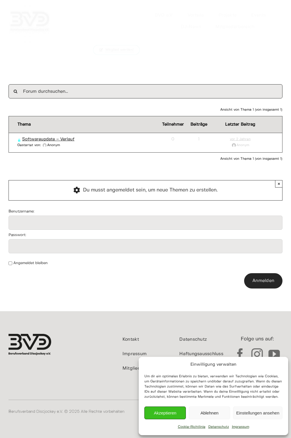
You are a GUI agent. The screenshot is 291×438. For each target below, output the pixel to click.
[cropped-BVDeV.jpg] (30, 2)
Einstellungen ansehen (257, 412)
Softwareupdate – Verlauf (48, 139)
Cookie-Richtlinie (191, 426)
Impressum (240, 426)
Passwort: (17, 235)
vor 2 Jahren (240, 139)
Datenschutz (218, 426)
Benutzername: (21, 211)
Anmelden (263, 281)
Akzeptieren (165, 412)
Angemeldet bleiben (30, 263)
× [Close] (279, 183)
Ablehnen (209, 412)
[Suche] (16, 91)
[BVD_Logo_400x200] (30, 336)
